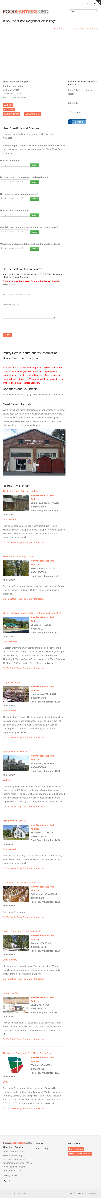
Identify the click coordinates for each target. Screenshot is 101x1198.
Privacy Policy (10, 1175)
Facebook (9, 109)
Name (9, 285)
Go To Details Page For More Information (23, 542)
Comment (11, 305)
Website (8, 105)
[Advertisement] (50, 52)
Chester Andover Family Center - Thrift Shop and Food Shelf (32, 612)
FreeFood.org (76, 1149)
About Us (80, 1193)
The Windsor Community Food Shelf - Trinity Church (28, 1053)
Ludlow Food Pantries (89, 29)
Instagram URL (32, 114)
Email (6, 519)
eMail (16, 295)
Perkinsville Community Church (18, 556)
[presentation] (23, 326)
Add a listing (42, 1148)
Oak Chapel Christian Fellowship (19, 882)
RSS (4, 1180)
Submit (7, 335)
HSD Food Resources (80, 1153)
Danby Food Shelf (11, 992)
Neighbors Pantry (11, 682)
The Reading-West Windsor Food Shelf (22, 490)
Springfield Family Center (15, 751)
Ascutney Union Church (14, 820)
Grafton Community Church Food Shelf (22, 931)
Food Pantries (26, 13)
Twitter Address (11, 114)
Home (56, 29)
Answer (35, 165)
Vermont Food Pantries (69, 29)
